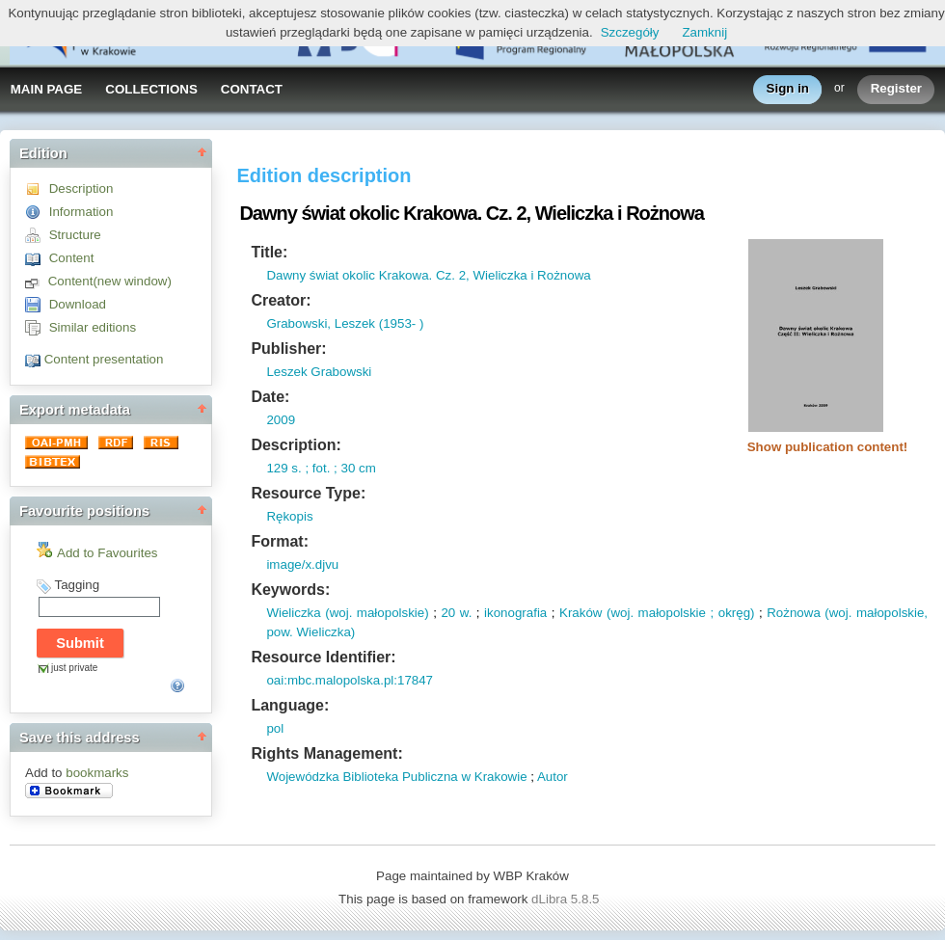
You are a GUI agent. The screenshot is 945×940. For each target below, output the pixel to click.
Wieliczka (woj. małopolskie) (347, 612)
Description (81, 188)
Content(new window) (110, 281)
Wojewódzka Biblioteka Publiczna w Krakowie (396, 776)
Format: (280, 541)
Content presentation (104, 359)
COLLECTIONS (151, 89)
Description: (295, 445)
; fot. (316, 468)
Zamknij (704, 32)
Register (896, 89)
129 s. (283, 468)
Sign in (788, 89)
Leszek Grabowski (318, 371)
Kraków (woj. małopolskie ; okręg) (656, 612)
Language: (290, 705)
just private (74, 667)
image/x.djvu (302, 564)
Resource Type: (308, 493)
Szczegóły (630, 32)
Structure (75, 235)
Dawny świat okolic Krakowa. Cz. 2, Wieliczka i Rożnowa (428, 275)
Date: (270, 397)
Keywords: (290, 589)
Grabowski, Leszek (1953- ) (344, 323)
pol (275, 728)
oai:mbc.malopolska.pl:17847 (349, 680)
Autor (552, 776)
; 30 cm (352, 468)
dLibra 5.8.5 (567, 899)
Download (77, 304)
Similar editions (92, 327)
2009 (280, 420)
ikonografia (515, 612)
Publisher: (288, 348)
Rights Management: (326, 753)
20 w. (456, 612)
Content (71, 258)
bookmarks (97, 772)
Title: (269, 252)
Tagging (76, 584)
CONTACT (252, 89)
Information (81, 211)
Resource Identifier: (323, 657)
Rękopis (289, 516)
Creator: (280, 300)
